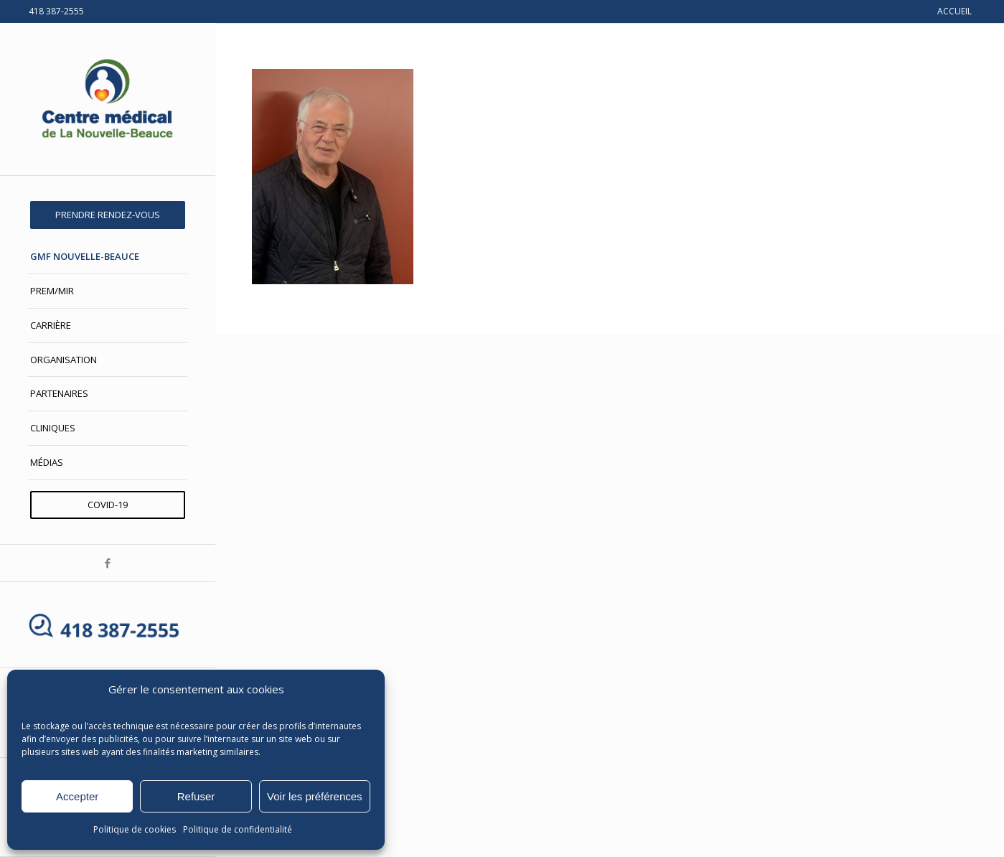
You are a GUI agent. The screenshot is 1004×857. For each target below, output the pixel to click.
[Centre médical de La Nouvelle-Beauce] (108, 99)
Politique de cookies (134, 829)
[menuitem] (107, 215)
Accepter (77, 796)
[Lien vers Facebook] (107, 563)
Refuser (196, 796)
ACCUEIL (954, 11)
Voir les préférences (314, 796)
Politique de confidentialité (237, 829)
